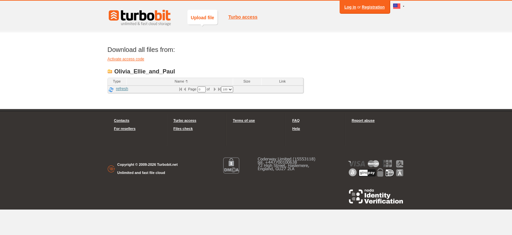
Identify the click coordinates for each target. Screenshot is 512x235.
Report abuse (363, 120)
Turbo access (242, 17)
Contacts (121, 120)
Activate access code (125, 59)
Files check (183, 129)
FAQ (296, 120)
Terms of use (244, 120)
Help (296, 129)
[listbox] (227, 89)
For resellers (125, 129)
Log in (350, 7)
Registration (373, 7)
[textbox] (202, 89)
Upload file (202, 19)
